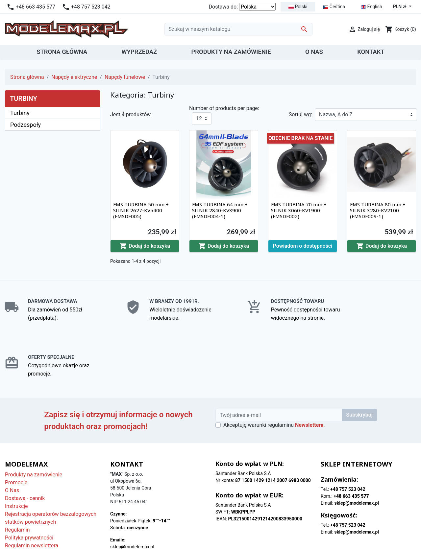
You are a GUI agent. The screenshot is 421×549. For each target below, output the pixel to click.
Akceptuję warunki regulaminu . (274, 369)
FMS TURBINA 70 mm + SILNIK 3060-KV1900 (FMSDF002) (299, 210)
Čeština (334, 6)
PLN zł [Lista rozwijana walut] (400, 6)
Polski (297, 6)
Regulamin (17, 474)
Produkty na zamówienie (33, 419)
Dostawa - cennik (25, 442)
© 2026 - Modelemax (210, 536)
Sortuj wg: (300, 114)
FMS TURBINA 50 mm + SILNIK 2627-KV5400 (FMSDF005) (141, 210)
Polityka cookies (24, 497)
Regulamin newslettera (31, 490)
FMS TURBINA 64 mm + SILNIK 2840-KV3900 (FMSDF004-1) (220, 210)
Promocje (16, 426)
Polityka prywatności (29, 482)
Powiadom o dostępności (303, 246)
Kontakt (14, 505)
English (371, 7)
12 (199, 118)
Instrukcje (16, 450)
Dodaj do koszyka (144, 246)
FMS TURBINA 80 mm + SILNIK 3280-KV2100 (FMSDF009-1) (378, 210)
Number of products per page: (224, 108)
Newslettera (309, 369)
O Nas (12, 434)
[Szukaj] (238, 29)
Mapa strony (19, 513)
